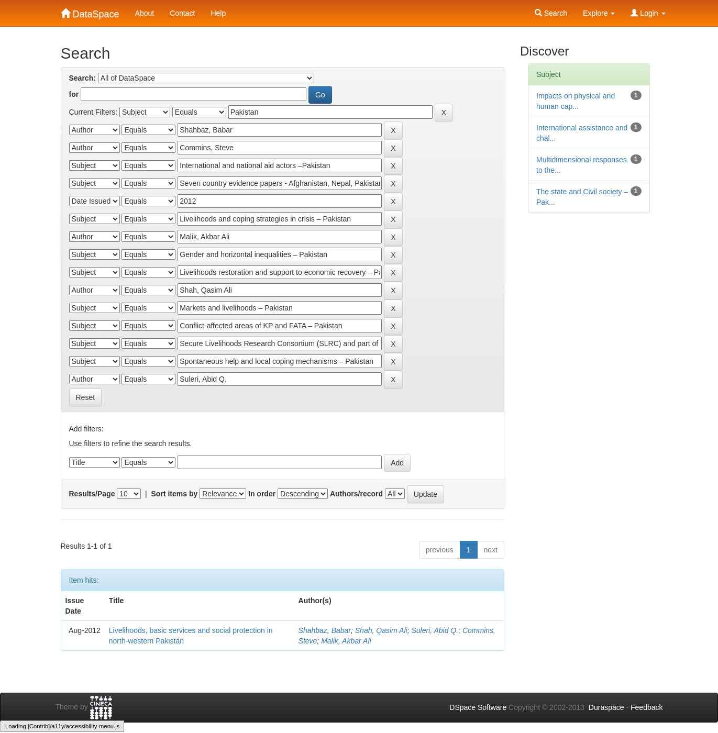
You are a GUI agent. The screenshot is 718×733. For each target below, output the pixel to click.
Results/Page (92, 494)
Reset (85, 397)
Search (551, 13)
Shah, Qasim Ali (381, 630)
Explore (599, 13)
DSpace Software (477, 707)
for (74, 94)
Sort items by (174, 494)
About (144, 13)
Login (648, 13)
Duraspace (606, 707)
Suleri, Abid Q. (434, 630)
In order (261, 494)
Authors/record (356, 494)
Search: (82, 78)
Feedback (646, 707)
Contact (182, 13)
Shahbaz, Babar (325, 630)
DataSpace (90, 12)
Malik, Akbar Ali (346, 641)
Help (218, 13)
